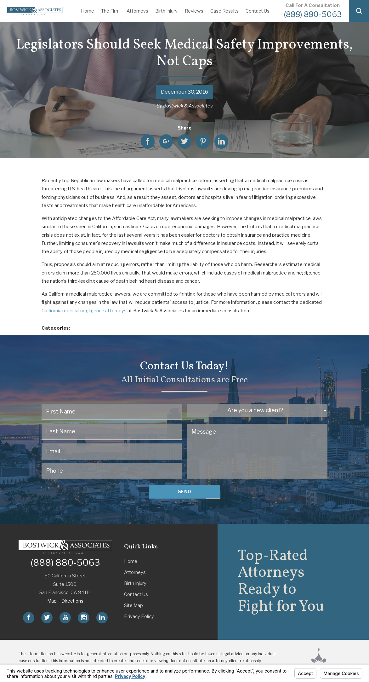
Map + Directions (65, 601)
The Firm (110, 11)
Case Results (224, 11)
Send (184, 491)
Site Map (133, 605)
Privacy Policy (139, 616)
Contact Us (258, 11)
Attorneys (137, 11)
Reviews (194, 11)
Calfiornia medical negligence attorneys (84, 311)
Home (87, 11)
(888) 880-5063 (313, 14)
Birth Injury (166, 11)
